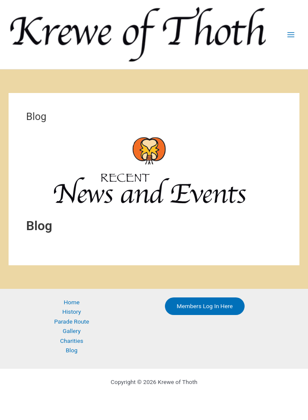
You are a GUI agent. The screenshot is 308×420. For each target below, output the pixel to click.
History (72, 311)
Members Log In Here (205, 306)
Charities (71, 340)
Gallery (72, 330)
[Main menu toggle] (291, 34)
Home (72, 302)
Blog (72, 350)
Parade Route (71, 321)
